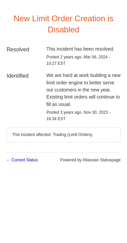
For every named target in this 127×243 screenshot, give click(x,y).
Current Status (22, 160)
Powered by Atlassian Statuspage (90, 160)
